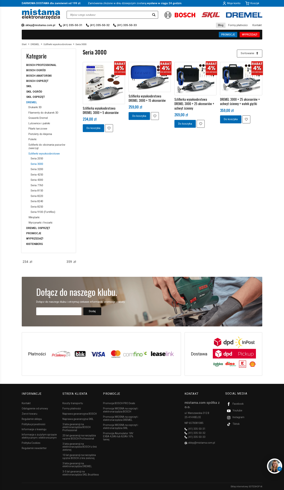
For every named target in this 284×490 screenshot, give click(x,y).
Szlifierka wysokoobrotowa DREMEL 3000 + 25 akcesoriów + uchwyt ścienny (194, 103)
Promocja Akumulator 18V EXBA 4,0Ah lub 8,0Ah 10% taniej (118, 436)
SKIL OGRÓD (34, 91)
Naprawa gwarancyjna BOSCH (79, 413)
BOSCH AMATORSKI (39, 75)
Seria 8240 (37, 201)
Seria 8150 (37, 190)
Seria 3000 (37, 164)
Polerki (32, 139)
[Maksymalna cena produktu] (69, 261)
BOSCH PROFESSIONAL (41, 65)
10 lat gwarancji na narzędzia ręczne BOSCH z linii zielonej (79, 456)
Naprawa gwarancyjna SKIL (77, 418)
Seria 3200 (37, 169)
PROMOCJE (228, 34)
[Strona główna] (41, 14)
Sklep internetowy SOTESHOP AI (246, 486)
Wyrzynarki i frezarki (40, 222)
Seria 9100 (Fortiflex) (43, 212)
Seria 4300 (37, 180)
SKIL (29, 86)
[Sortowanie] (249, 53)
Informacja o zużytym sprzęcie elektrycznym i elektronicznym (39, 436)
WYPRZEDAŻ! (249, 34)
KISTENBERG (34, 244)
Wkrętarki (33, 217)
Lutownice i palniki (39, 123)
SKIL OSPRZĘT (35, 97)
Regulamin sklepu (32, 418)
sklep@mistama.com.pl (40, 25)
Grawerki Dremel (38, 118)
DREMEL (31, 102)
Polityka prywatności (33, 424)
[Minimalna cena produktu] (25, 261)
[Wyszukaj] (153, 15)
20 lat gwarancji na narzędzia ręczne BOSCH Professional (79, 437)
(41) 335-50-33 (127, 25)
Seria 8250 (37, 206)
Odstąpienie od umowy (35, 408)
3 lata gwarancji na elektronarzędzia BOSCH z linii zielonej (79, 446)
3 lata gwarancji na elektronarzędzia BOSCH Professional (76, 427)
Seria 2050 (37, 158)
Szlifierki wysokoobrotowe (44, 153)
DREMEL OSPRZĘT (38, 228)
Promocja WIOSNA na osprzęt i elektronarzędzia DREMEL (120, 418)
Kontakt (257, 25)
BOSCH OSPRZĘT (37, 81)
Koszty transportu (72, 403)
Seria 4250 (37, 174)
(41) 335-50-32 (100, 25)
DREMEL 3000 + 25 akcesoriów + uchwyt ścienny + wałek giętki (240, 101)
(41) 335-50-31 (72, 25)
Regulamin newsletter (34, 448)
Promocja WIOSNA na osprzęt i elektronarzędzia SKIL (120, 426)
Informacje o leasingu (34, 429)
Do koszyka (93, 128)
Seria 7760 (37, 185)
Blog (220, 25)
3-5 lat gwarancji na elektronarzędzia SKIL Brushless (80, 473)
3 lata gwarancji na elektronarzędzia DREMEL (77, 465)
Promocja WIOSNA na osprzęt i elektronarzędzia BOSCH (120, 410)
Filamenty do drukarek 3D (43, 112)
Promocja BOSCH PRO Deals (119, 403)
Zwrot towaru (29, 413)
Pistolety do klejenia (40, 134)
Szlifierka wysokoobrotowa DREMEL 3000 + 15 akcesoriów (147, 98)
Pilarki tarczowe (37, 128)
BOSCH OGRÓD (36, 70)
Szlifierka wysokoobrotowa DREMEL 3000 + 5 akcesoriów (101, 110)
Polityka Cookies (31, 442)
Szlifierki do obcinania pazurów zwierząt (46, 146)
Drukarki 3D (35, 107)
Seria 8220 (37, 196)
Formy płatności (238, 25)
